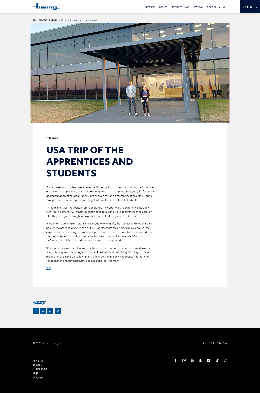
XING (43, 311)
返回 (48, 268)
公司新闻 (53, 19)
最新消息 (43, 19)
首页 (35, 19)
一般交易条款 (40, 369)
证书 (35, 373)
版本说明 (38, 360)
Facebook (36, 311)
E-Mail (50, 311)
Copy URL (57, 311)
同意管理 (38, 377)
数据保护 (38, 365)
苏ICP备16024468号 (215, 343)
